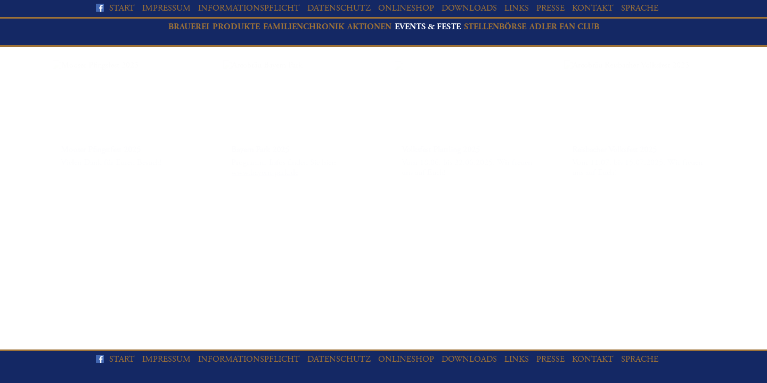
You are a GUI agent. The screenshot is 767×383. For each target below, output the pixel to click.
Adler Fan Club (564, 26)
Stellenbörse (495, 26)
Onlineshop (406, 8)
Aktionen (369, 26)
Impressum (166, 8)
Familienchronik (303, 26)
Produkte (236, 26)
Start (122, 8)
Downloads (469, 8)
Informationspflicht (249, 8)
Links (516, 8)
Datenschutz (339, 8)
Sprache (639, 8)
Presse (550, 8)
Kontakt (593, 8)
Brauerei (188, 26)
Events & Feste (428, 26)
